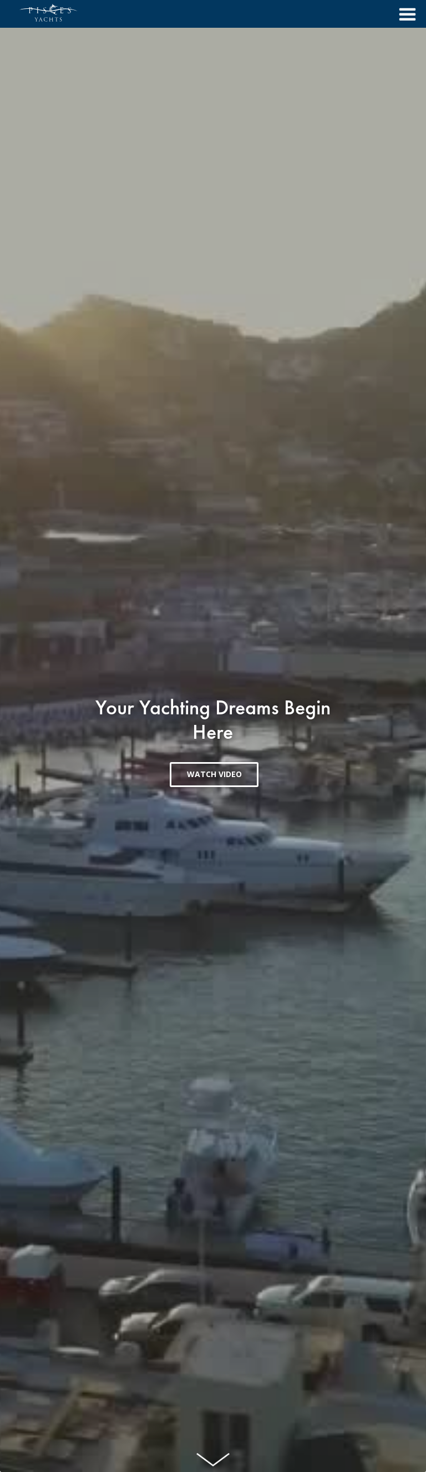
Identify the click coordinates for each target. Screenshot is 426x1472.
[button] (404, 14)
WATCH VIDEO (214, 774)
